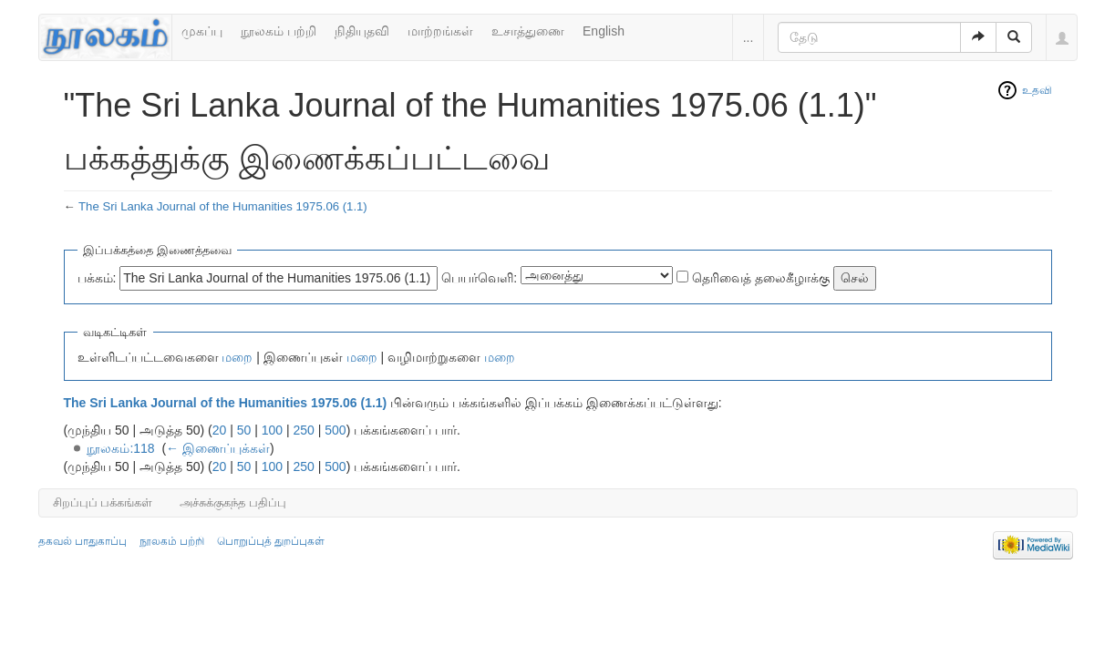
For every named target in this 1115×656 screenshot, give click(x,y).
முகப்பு (201, 31)
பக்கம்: (97, 278)
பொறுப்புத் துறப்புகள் (271, 541)
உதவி (1037, 90)
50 (244, 430)
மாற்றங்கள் (440, 31)
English (604, 31)
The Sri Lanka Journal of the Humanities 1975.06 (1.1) (222, 206)
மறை (237, 357)
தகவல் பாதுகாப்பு (82, 541)
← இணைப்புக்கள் (218, 448)
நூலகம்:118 (120, 448)
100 (272, 430)
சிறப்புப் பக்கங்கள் (103, 502)
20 (219, 430)
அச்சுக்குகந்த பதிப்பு (233, 502)
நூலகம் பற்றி (278, 31)
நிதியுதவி (362, 31)
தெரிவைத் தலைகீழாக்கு (761, 278)
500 (335, 430)
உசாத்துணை (527, 31)
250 (304, 430)
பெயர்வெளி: (479, 278)
